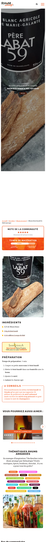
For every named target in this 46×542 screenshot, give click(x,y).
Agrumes (13, 471)
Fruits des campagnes (14, 478)
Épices (23, 93)
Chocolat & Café (11, 475)
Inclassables (12, 484)
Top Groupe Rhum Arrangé (16, 491)
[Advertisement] (23, 196)
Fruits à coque (35, 475)
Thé (35, 487)
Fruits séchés (32, 481)
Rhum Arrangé (21, 221)
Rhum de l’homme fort (23, 431)
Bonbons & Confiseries (28, 471)
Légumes (24, 484)
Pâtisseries (35, 484)
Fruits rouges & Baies (16, 481)
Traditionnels (34, 491)
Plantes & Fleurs (24, 487)
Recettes (12, 221)
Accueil (4, 221)
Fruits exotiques (33, 478)
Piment (11, 487)
